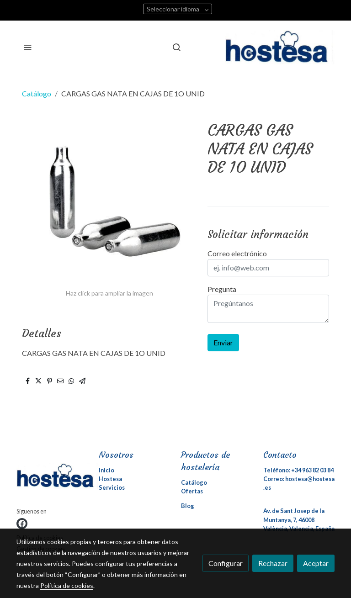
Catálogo (36, 93)
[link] (280, 47)
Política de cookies (66, 585)
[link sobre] (52, 477)
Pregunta (221, 289)
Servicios (112, 487)
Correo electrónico (237, 253)
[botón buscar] (176, 47)
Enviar (223, 342)
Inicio (106, 470)
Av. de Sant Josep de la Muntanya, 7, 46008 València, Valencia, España (299, 519)
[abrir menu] (27, 47)
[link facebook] (21, 523)
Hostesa (110, 478)
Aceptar (316, 563)
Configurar (225, 563)
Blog (187, 505)
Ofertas (192, 491)
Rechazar (272, 563)
